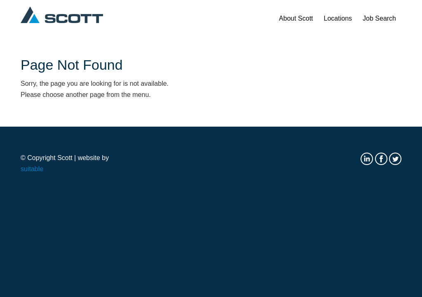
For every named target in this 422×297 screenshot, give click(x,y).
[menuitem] (296, 18)
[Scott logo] (62, 18)
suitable (32, 168)
